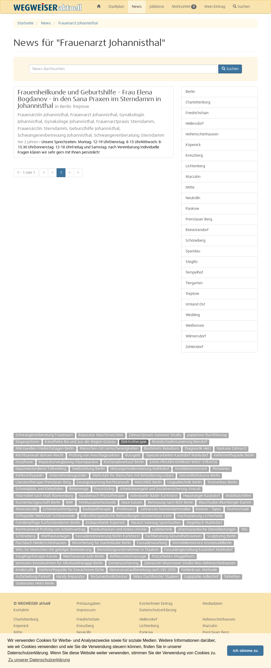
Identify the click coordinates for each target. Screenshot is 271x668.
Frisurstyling (104, 489)
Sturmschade (238, 509)
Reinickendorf (197, 230)
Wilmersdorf (196, 336)
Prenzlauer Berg (199, 219)
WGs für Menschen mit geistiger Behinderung (53, 550)
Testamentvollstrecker (108, 577)
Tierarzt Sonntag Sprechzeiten (156, 523)
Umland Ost (195, 304)
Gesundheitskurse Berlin (199, 475)
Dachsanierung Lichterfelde (200, 516)
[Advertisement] (219, 390)
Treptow (192, 294)
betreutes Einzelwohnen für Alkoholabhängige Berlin (59, 563)
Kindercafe (24, 570)
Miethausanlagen (55, 536)
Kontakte (21, 610)
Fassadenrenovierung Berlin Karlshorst (108, 536)
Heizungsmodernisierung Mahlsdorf (139, 469)
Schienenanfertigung (60, 509)
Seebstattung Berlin (88, 469)
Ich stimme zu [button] (245, 651)
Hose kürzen (131, 502)
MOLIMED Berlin (148, 482)
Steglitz (192, 262)
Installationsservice (191, 469)
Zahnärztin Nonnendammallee (165, 509)
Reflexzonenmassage (128, 556)
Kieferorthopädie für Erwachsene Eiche (71, 570)
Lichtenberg (195, 166)
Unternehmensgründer (68, 475)
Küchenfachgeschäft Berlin (38, 502)
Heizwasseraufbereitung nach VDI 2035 (143, 570)
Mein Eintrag (214, 7)
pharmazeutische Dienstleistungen (207, 529)
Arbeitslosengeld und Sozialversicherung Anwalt (160, 489)
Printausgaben (88, 604)
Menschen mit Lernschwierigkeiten (109, 448)
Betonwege (79, 489)
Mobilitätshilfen (238, 496)
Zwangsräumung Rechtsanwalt (103, 482)
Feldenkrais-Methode (199, 570)
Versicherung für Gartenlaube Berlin (101, 543)
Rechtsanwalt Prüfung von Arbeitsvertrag (50, 529)
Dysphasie (24, 462)
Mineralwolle (26, 509)
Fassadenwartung (152, 543)
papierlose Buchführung (207, 435)
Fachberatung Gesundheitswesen (173, 536)
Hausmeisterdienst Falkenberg (41, 469)
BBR (69, 502)
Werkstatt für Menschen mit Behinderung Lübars (133, 475)
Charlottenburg (198, 102)
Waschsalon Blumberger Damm (225, 502)
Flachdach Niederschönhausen (41, 543)
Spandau (193, 251)
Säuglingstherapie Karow (36, 556)
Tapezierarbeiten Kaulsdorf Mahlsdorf (177, 455)
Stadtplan (116, 7)
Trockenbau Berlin (222, 482)
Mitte (190, 187)
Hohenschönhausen (202, 134)
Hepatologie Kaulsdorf (201, 496)
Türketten (232, 577)
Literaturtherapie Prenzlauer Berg (43, 482)
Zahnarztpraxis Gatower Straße (155, 435)
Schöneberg (195, 240)
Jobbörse (157, 7)
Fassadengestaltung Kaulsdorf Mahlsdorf (198, 550)
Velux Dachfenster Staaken (156, 577)
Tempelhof (194, 272)
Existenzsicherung (123, 563)
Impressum (86, 610)
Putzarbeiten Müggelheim (173, 556)
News (137, 7)
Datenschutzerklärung (157, 610)
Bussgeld (132, 455)
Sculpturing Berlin (221, 536)
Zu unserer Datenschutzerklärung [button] (39, 660)
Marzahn (193, 177)
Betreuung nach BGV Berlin (170, 502)
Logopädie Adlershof (201, 577)
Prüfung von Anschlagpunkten (94, 455)
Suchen (241, 6)
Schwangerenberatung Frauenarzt (44, 435)
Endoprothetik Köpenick (105, 523)
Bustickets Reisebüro (161, 448)
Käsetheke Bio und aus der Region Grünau (80, 442)
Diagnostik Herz (198, 448)
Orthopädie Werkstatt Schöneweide (45, 516)
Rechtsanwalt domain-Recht (39, 455)
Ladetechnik (162, 529)
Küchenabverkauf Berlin (124, 462)
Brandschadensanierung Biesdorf (179, 442)
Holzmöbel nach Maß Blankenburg (44, 496)
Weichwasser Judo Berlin (83, 556)
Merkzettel (184, 6)
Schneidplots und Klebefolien (39, 489)
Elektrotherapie (133, 442)
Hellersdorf (195, 124)
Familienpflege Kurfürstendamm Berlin (48, 523)
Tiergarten (194, 283)
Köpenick (193, 145)
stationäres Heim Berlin (35, 583)
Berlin (190, 92)
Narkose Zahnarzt (231, 448)
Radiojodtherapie (97, 509)
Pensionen (221, 469)
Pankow (192, 209)
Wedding (193, 315)
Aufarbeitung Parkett (33, 577)
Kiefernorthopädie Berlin (234, 455)
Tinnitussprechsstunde (97, 502)
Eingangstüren (27, 442)
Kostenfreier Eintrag (155, 604)
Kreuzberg (194, 155)
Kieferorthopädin (29, 475)
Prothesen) (126, 509)
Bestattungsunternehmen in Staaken (128, 550)
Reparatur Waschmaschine (100, 435)
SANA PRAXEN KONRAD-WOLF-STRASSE (183, 462)
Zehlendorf (194, 347)
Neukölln (193, 198)
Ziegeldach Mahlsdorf (204, 523)
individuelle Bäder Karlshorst (154, 496)
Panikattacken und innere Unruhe (118, 529)
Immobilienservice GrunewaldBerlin (202, 543)
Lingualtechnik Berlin (184, 482)
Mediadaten (212, 604)
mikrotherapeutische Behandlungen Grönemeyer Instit (126, 516)
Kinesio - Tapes (208, 509)
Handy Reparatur (70, 577)
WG (244, 529)
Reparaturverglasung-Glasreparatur (68, 462)
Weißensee (195, 326)
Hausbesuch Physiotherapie (102, 496)
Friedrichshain (197, 113)
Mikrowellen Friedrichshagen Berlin (45, 448)
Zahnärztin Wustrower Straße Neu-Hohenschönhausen (189, 563)
